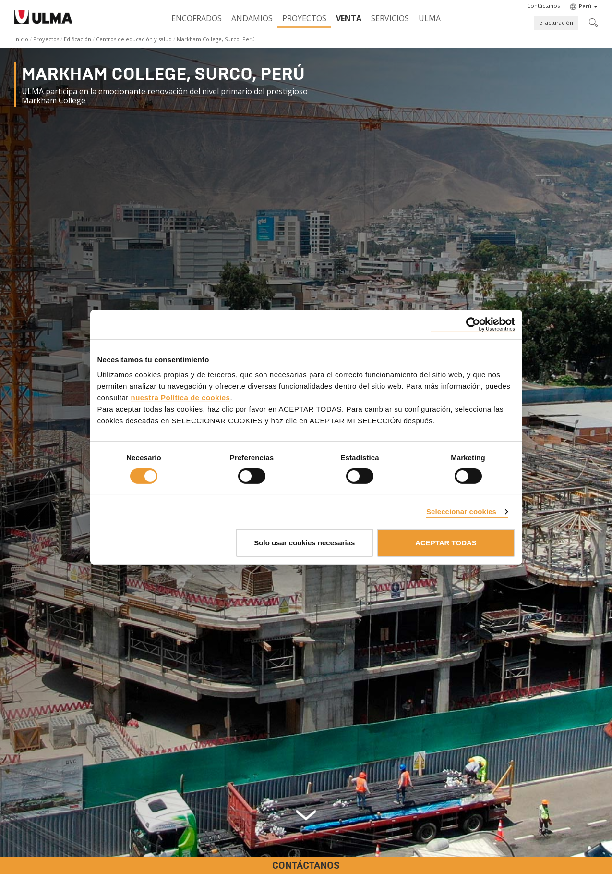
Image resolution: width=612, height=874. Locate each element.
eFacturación (556, 22)
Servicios (390, 18)
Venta (348, 18)
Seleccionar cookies (461, 511)
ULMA (430, 18)
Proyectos (304, 18)
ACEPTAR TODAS (446, 543)
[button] (543, 6)
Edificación (77, 39)
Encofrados (196, 18)
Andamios (252, 18)
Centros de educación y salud (134, 39)
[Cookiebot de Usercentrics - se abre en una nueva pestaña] (473, 324)
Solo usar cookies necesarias (304, 543)
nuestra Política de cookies (180, 398)
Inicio (21, 39)
